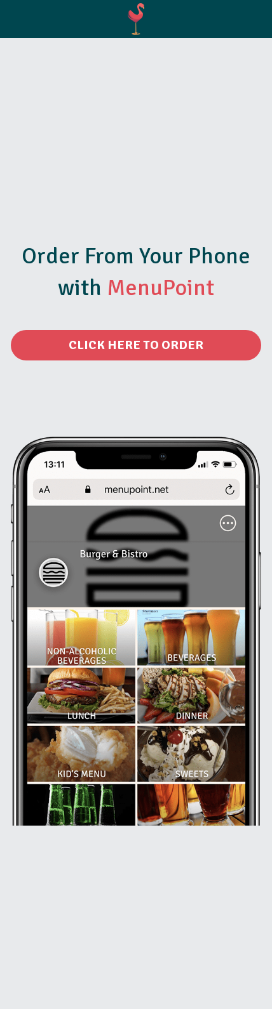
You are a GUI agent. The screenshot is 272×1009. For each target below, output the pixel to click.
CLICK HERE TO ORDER (136, 345)
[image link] (136, 18)
